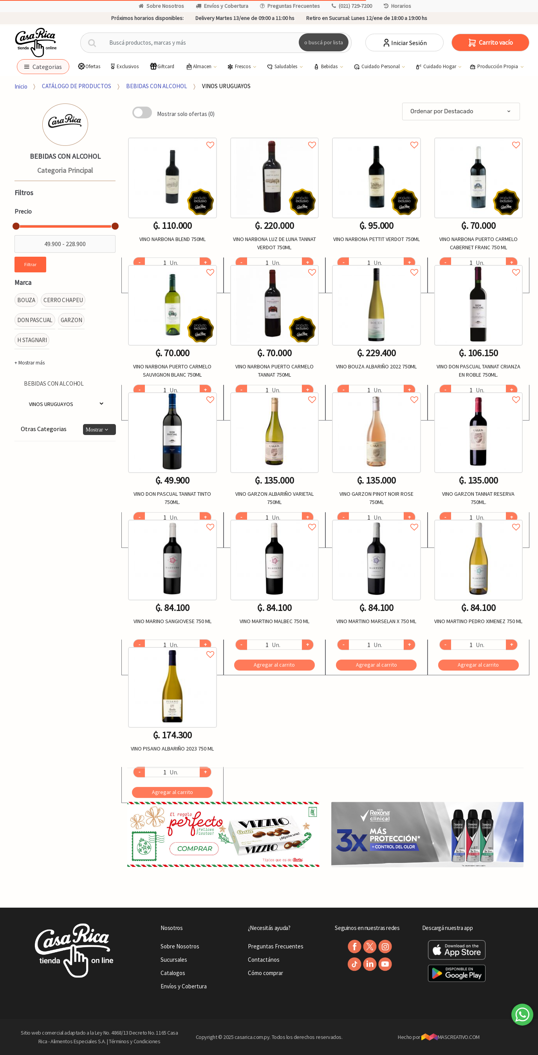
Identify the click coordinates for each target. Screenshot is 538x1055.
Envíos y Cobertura (222, 5)
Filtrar (30, 264)
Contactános (264, 959)
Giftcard (162, 66)
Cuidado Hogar (436, 67)
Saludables (282, 67)
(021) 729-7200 (352, 5)
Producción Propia (494, 67)
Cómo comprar (265, 973)
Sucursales (174, 959)
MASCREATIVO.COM (450, 1036)
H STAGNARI (32, 340)
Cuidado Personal (377, 67)
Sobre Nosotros (161, 5)
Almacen (199, 67)
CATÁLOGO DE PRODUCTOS (76, 86)
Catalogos (173, 973)
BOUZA (26, 300)
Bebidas (326, 67)
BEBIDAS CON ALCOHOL (156, 86)
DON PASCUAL (34, 320)
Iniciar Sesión (404, 42)
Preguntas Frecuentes (290, 5)
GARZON (71, 320)
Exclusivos (124, 66)
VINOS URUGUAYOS (226, 86)
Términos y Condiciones (135, 1041)
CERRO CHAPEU (63, 300)
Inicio (20, 86)
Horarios (397, 5)
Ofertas (89, 66)
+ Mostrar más (29, 362)
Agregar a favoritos (172, 136)
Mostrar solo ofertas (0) (186, 114)
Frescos (239, 67)
